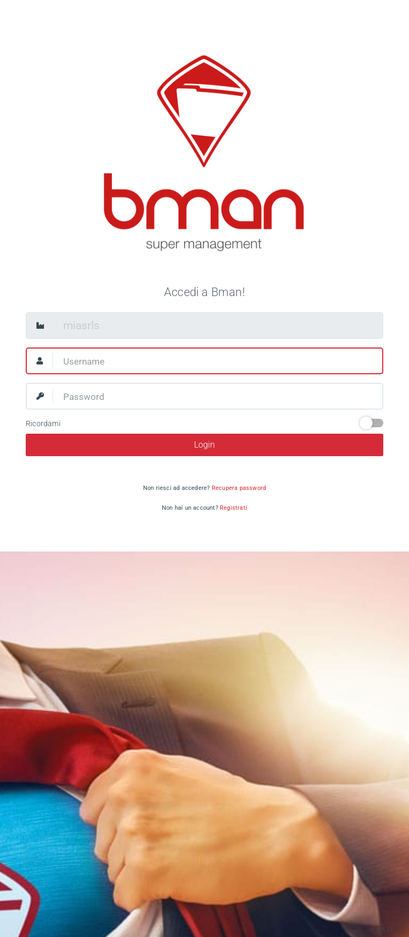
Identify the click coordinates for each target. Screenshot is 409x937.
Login (204, 445)
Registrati (233, 507)
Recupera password (239, 488)
